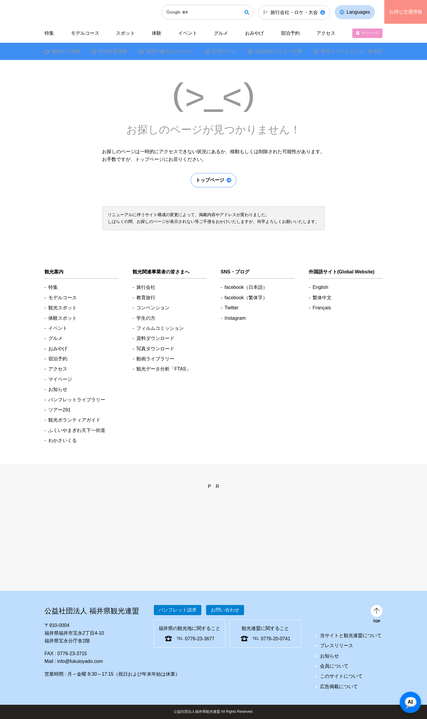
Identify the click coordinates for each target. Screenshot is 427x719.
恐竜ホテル (224, 51)
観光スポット (62, 307)
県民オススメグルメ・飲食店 (352, 51)
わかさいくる (62, 440)
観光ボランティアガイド (74, 419)
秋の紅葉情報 (113, 51)
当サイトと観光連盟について (351, 635)
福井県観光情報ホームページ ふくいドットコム (84, 12)
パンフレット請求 (178, 609)
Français (322, 307)
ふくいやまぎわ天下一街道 (76, 430)
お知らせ (57, 389)
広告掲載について (339, 686)
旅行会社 (145, 287)
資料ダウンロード (155, 338)
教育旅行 (145, 297)
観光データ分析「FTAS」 (163, 368)
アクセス (325, 33)
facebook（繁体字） (245, 297)
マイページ (370, 33)
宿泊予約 (290, 33)
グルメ (221, 33)
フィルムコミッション (160, 328)
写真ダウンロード (155, 348)
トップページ (210, 180)
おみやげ (254, 33)
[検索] (204, 12)
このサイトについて (341, 676)
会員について (334, 666)
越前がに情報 (66, 51)
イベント (187, 33)
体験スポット (62, 318)
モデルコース (85, 33)
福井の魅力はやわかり (169, 51)
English (320, 287)
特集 (49, 33)
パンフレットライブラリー (76, 399)
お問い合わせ (225, 609)
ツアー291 (59, 409)
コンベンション (153, 307)
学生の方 (145, 318)
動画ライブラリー (155, 358)
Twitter (231, 307)
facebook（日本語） (245, 287)
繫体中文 (322, 297)
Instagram (235, 318)
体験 (156, 33)
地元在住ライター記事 (278, 51)
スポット (125, 33)
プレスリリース (336, 645)
